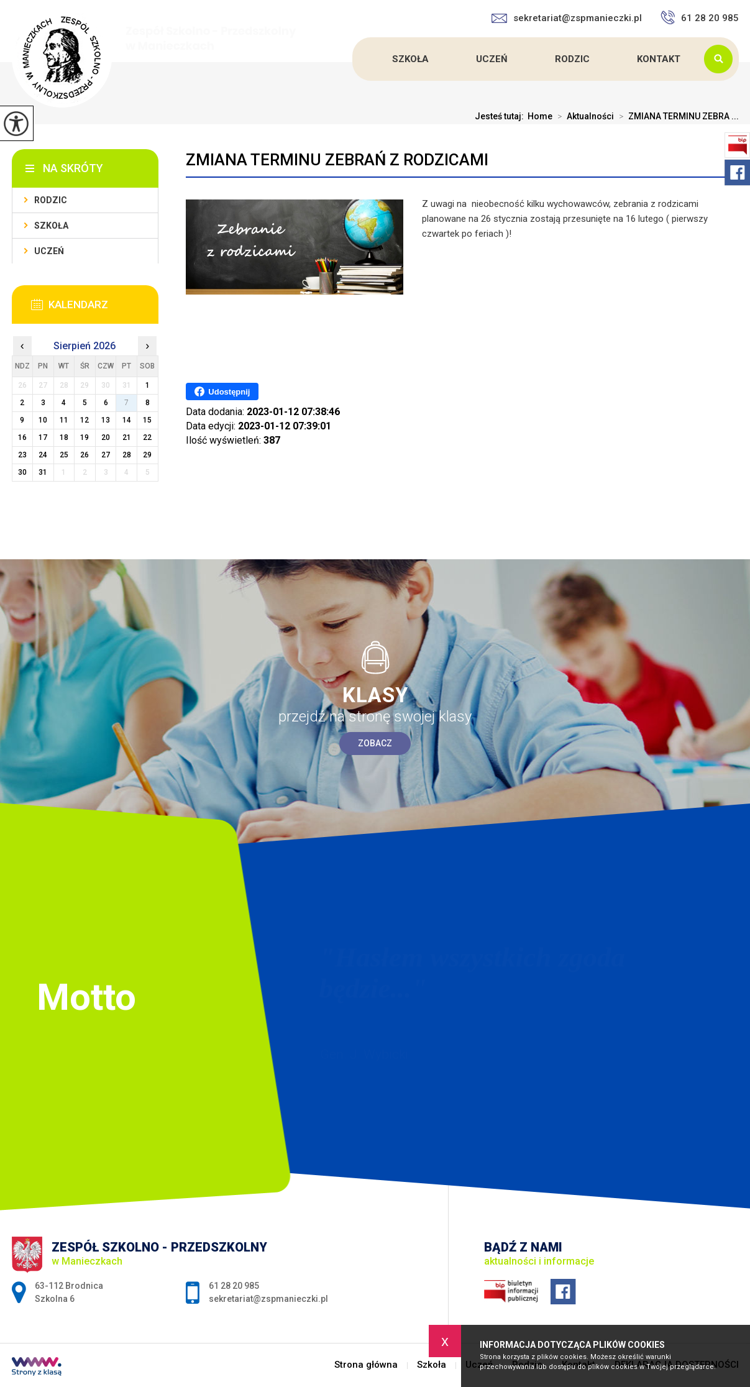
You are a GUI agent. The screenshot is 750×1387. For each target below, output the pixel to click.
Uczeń (492, 59)
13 (105, 420)
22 (147, 437)
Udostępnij (222, 391)
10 (43, 420)
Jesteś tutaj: (501, 116)
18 (64, 437)
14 (126, 420)
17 (43, 437)
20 (105, 437)
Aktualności (583, 116)
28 (126, 455)
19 (84, 437)
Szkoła (410, 59)
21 (126, 437)
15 (147, 420)
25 (64, 455)
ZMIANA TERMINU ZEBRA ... (676, 116)
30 (22, 472)
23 (22, 455)
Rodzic (572, 59)
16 (22, 437)
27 (105, 455)
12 (84, 420)
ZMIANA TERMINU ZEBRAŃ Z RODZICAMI (337, 159)
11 (64, 420)
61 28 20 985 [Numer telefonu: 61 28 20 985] (234, 1286)
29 (147, 455)
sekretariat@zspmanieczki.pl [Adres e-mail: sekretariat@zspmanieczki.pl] (268, 1299)
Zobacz (375, 743)
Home (540, 116)
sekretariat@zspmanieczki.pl (567, 18)
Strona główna (354, 59)
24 (43, 455)
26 (84, 455)
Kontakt (658, 59)
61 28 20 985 (700, 17)
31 (43, 472)
